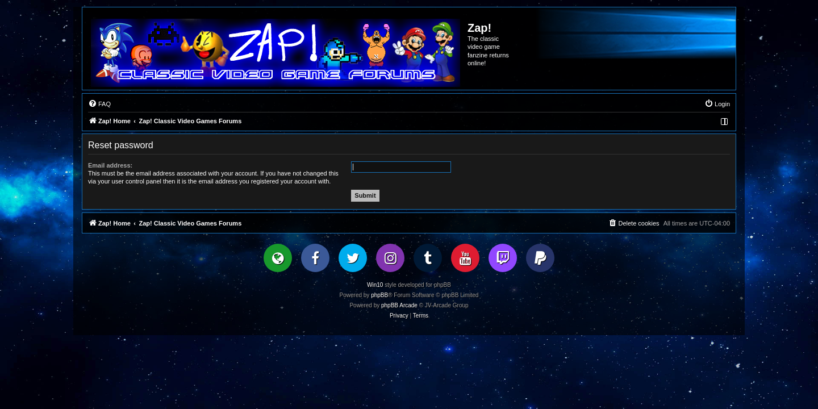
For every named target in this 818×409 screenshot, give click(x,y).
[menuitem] (99, 104)
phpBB (379, 295)
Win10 (375, 285)
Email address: (110, 165)
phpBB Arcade (399, 305)
